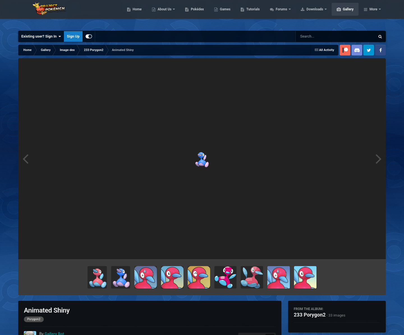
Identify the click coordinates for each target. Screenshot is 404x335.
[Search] (321, 36)
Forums (308, 14)
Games (252, 14)
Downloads (342, 14)
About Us (191, 14)
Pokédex (224, 14)
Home (164, 14)
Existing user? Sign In (41, 36)
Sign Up (73, 36)
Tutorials (279, 14)
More (373, 14)
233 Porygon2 (310, 315)
